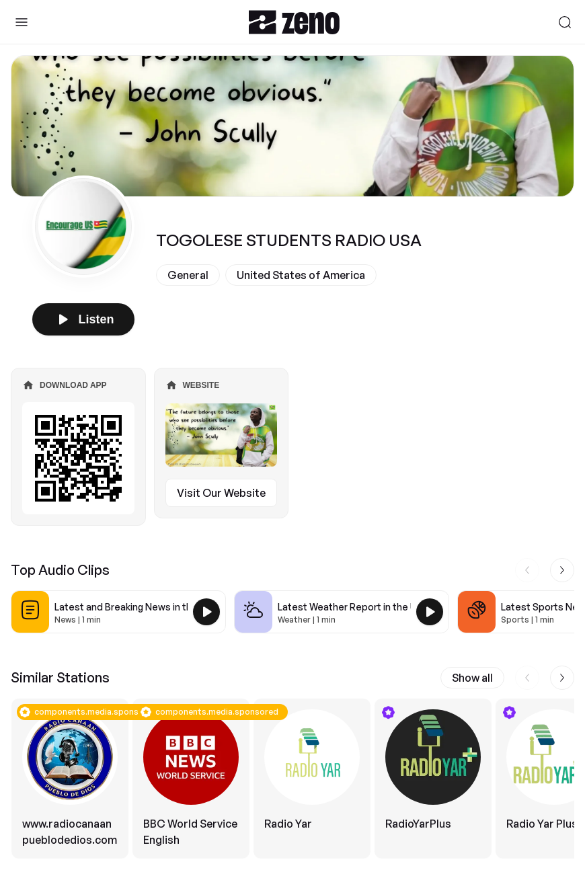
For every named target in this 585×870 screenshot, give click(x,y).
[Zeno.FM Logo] (294, 21)
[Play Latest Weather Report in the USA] (429, 611)
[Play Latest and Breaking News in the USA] (206, 611)
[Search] (565, 22)
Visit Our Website (221, 493)
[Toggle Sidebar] (21, 22)
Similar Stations (60, 677)
